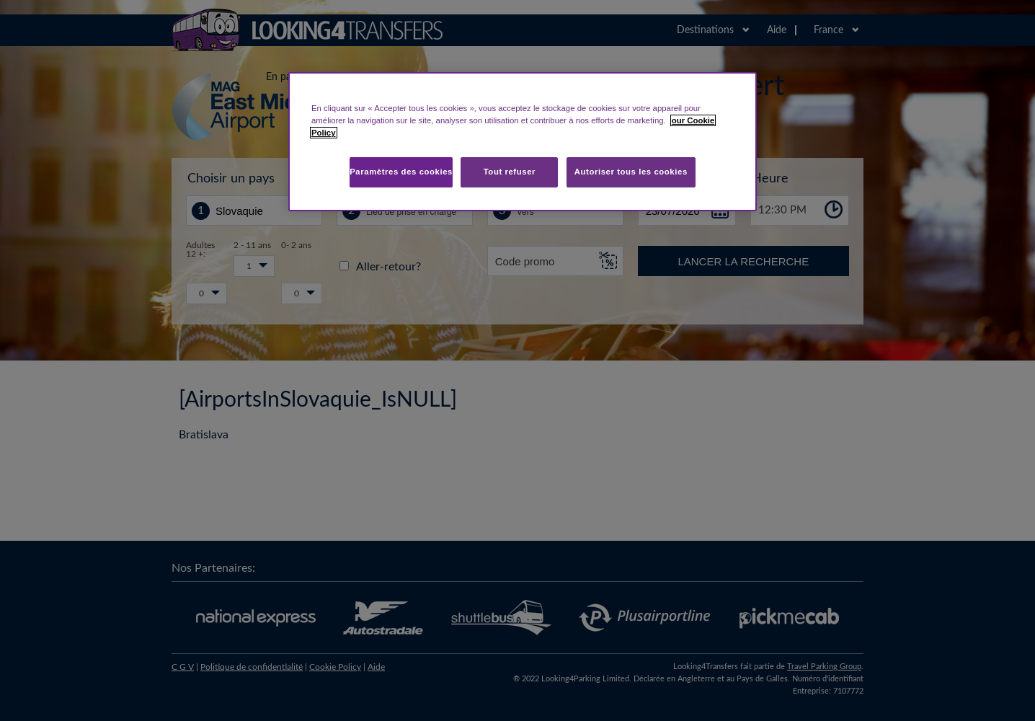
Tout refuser (510, 171)
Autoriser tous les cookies (631, 171)
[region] (522, 141)
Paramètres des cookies (401, 171)
